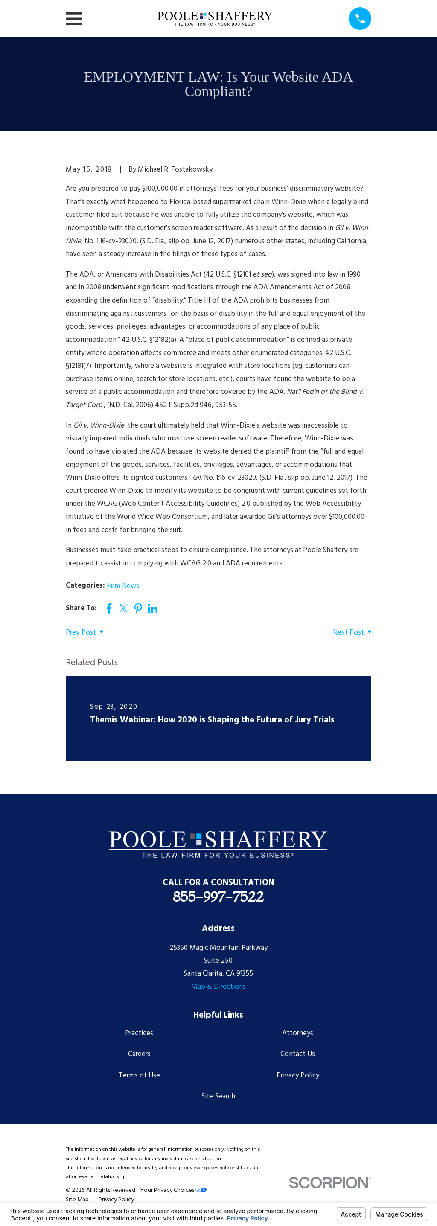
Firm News (123, 586)
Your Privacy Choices (173, 1190)
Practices (139, 1033)
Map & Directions (218, 987)
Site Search (218, 1096)
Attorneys (297, 1033)
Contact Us (297, 1054)
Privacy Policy (298, 1075)
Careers (139, 1054)
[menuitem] (77, 1200)
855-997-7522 (218, 897)
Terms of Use (139, 1075)
